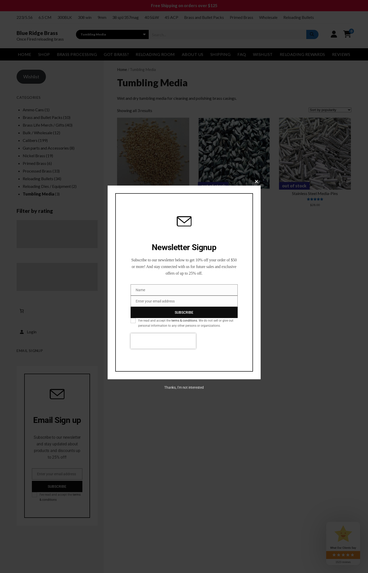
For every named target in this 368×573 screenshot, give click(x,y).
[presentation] (163, 341)
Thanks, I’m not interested (184, 387)
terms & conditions (184, 320)
